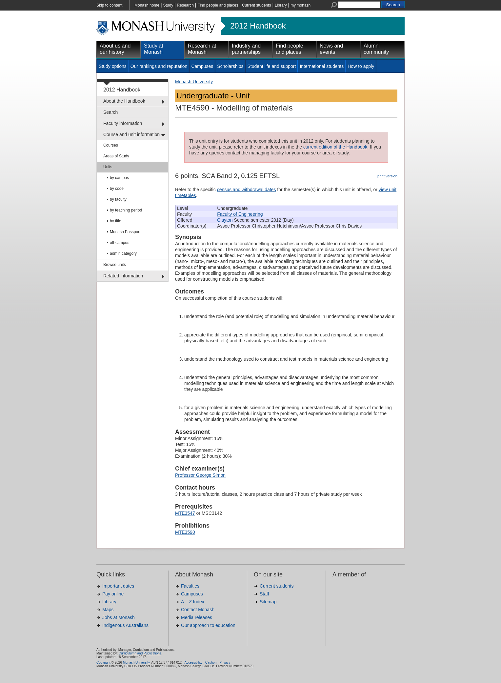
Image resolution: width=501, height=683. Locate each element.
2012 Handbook (258, 26)
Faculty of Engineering (240, 214)
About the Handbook (124, 101)
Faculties (190, 586)
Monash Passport (125, 232)
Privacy (224, 662)
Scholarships (230, 66)
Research (185, 5)
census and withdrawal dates (246, 189)
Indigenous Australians (125, 625)
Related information (123, 275)
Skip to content (109, 5)
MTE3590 (185, 532)
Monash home (146, 5)
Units (107, 167)
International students (322, 66)
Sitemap (268, 601)
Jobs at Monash (118, 617)
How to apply (361, 66)
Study (168, 5)
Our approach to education (208, 625)
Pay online (113, 593)
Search (110, 112)
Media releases (196, 617)
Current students (256, 5)
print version (387, 176)
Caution (210, 662)
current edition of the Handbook (335, 147)
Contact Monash (197, 609)
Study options (113, 66)
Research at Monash (202, 49)
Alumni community (376, 49)
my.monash (301, 5)
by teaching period (126, 210)
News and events (331, 49)
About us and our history (115, 49)
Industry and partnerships (246, 49)
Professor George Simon (200, 475)
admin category (123, 253)
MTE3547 (185, 513)
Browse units (114, 264)
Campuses (202, 66)
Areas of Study (116, 156)
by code (117, 188)
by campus (119, 177)
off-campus (119, 242)
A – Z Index (192, 601)
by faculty (118, 199)
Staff (264, 593)
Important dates (118, 586)
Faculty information (122, 123)
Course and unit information (131, 134)
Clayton (224, 220)
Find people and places (217, 5)
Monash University (194, 81)
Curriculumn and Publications (140, 653)
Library (281, 5)
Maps (107, 609)
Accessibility (193, 662)
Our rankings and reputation (159, 66)
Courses (110, 145)
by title (115, 221)
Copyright (103, 662)
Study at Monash (153, 49)
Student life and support (271, 66)
